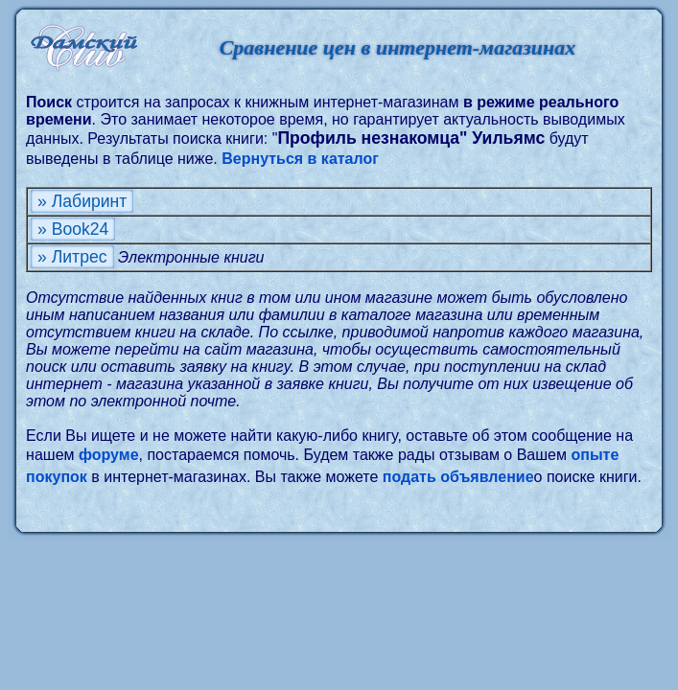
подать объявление (458, 477)
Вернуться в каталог (300, 158)
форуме (109, 455)
